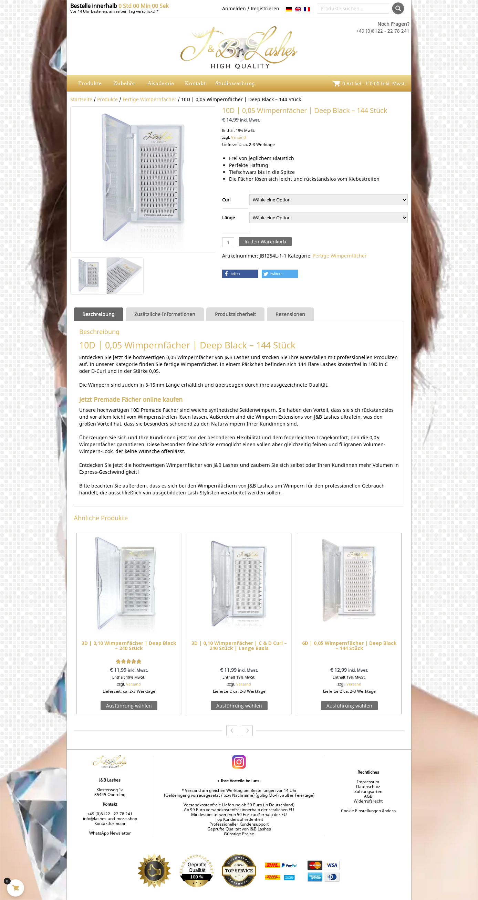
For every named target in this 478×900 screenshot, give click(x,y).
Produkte (90, 83)
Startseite (81, 99)
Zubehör (124, 83)
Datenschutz (368, 786)
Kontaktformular (110, 823)
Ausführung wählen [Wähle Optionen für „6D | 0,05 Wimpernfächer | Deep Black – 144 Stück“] (349, 705)
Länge (228, 217)
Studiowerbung (234, 83)
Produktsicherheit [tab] (235, 314)
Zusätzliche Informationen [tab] (164, 314)
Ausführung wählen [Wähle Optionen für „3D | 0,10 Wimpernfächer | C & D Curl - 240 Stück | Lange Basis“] (239, 705)
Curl (226, 200)
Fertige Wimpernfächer (149, 99)
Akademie (160, 83)
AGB (368, 796)
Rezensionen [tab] (290, 314)
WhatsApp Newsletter (110, 833)
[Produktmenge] (228, 242)
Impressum (368, 782)
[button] (240, 274)
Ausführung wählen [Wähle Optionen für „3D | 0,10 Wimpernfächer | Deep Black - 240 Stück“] (129, 705)
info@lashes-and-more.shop (110, 818)
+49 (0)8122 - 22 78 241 (110, 814)
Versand (238, 137)
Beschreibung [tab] (98, 314)
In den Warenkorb (265, 241)
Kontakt (195, 83)
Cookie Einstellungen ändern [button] (368, 811)
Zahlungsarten (368, 791)
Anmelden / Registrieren (250, 8)
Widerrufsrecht (368, 801)
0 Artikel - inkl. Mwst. (374, 83)
